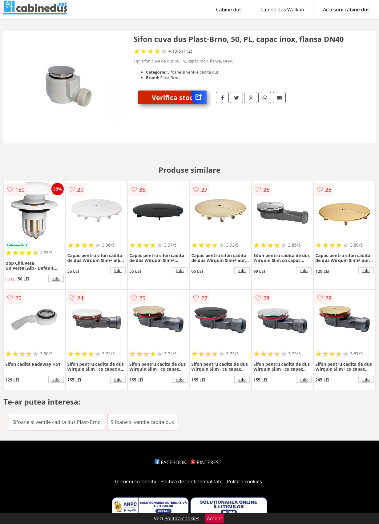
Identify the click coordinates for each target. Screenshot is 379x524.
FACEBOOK (170, 462)
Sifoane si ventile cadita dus (142, 422)
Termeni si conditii (135, 481)
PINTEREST (206, 462)
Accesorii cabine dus (346, 9)
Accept (214, 518)
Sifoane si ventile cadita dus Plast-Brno (56, 422)
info (56, 278)
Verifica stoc (179, 97)
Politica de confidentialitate (191, 481)
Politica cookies (244, 481)
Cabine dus (229, 9)
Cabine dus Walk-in (282, 9)
